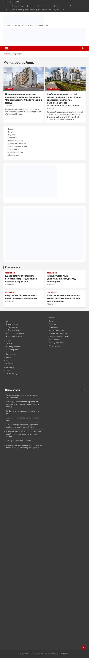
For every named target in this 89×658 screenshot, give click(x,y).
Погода (14, 6)
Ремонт (9, 344)
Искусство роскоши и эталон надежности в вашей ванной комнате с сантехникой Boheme (23, 434)
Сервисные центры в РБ (13, 10)
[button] (84, 390)
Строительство (53, 89)
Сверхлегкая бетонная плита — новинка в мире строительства (21, 297)
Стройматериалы (15, 336)
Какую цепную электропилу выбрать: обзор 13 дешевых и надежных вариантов (21, 279)
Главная (9, 318)
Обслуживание (14, 347)
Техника (9, 360)
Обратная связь (59, 10)
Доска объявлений (46, 6)
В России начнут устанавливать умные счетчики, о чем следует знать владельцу (63, 298)
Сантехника (10, 354)
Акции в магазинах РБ (64, 6)
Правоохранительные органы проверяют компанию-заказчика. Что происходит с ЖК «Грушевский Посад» (23, 98)
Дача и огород (11, 374)
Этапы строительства (17, 333)
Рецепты (23, 6)
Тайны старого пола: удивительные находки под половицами (61, 279)
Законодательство (44, 10)
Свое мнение (10, 273)
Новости (6, 6)
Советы (9, 371)
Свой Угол (10, 106)
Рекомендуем (12, 267)
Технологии (33, 6)
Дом (7, 321)
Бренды (11, 363)
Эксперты (10, 367)
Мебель (9, 357)
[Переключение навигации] (6, 48)
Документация (14, 330)
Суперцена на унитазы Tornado (18, 441)
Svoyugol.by (63, 654)
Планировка (13, 350)
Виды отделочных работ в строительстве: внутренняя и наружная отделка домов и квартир (23, 404)
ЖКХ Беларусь (30, 10)
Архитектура (13, 327)
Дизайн (9, 341)
